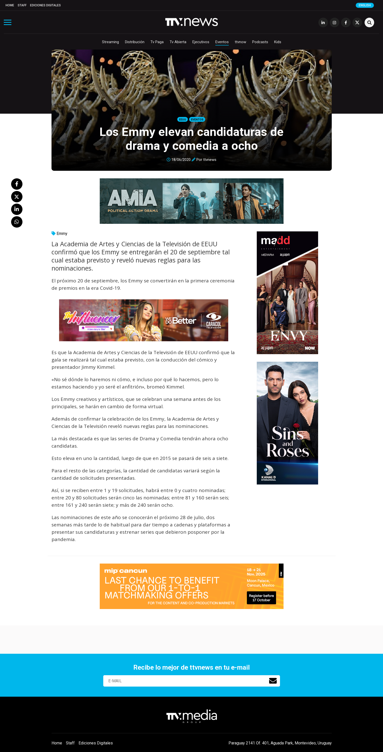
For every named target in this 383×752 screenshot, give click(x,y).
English (365, 5)
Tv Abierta (178, 42)
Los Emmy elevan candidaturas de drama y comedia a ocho (191, 139)
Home (10, 5)
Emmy (62, 233)
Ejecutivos (200, 42)
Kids (277, 42)
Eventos (222, 42)
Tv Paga (157, 42)
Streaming (110, 42)
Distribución (134, 42)
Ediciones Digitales (45, 5)
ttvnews (209, 159)
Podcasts (260, 42)
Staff (22, 5)
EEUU (182, 119)
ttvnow (240, 42)
